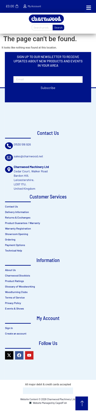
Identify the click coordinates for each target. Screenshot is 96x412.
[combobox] (42, 27)
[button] (89, 7)
